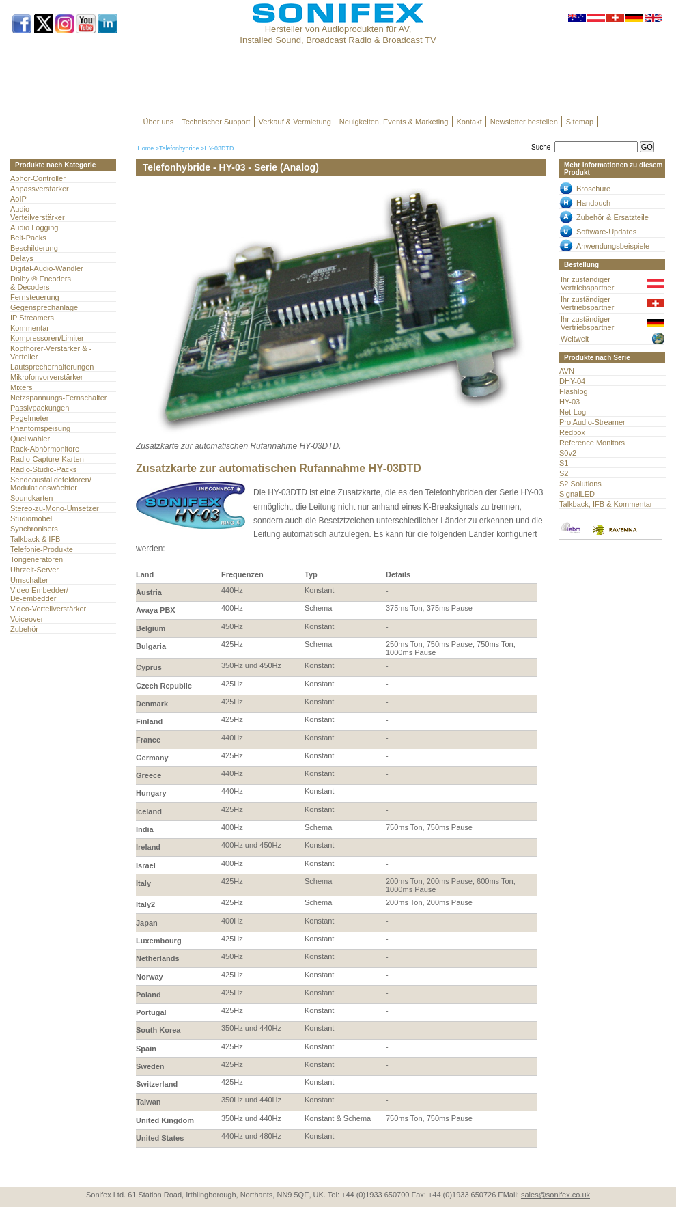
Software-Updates (606, 231)
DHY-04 (572, 381)
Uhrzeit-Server (34, 570)
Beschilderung (34, 248)
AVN (566, 371)
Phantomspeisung (40, 428)
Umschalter (29, 580)
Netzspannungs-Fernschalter (58, 397)
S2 (563, 473)
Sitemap (579, 121)
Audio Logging (34, 227)
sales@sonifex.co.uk (555, 1195)
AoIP (18, 199)
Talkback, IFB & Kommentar (606, 504)
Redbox (572, 432)
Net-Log (572, 412)
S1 (563, 463)
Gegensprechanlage (44, 307)
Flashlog (573, 391)
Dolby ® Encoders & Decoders (40, 283)
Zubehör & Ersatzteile (612, 217)
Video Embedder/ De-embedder (39, 594)
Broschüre (593, 188)
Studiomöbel (31, 518)
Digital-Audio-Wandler (46, 268)
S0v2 (567, 453)
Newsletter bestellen (524, 121)
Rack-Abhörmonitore (44, 449)
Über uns (158, 121)
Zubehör (24, 629)
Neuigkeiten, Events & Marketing (394, 121)
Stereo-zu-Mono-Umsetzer (54, 508)
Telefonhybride (179, 148)
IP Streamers (32, 318)
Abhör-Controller (38, 178)
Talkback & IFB (35, 539)
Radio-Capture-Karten (47, 459)
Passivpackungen (39, 408)
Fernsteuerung (34, 297)
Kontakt (468, 121)
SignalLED (577, 494)
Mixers (21, 387)
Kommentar (29, 328)
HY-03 (569, 402)
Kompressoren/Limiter (47, 338)
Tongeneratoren (36, 559)
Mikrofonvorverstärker (46, 377)
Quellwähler (30, 438)
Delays (21, 258)
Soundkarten (31, 498)
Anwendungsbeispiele (612, 246)
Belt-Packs (28, 238)
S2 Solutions (580, 484)
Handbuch (593, 203)
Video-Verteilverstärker (48, 609)
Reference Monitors (592, 443)
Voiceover (26, 619)
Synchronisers (34, 529)
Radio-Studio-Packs (43, 469)
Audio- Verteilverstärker (37, 213)
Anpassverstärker (39, 188)
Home (145, 148)
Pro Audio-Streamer (592, 422)
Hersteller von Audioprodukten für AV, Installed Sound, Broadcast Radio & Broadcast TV (338, 34)
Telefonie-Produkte (41, 549)
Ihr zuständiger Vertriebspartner (587, 283)
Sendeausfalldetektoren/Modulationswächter (50, 483)
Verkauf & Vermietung (294, 121)
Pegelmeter (29, 418)
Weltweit (575, 339)
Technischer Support (216, 121)
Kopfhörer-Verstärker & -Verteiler (50, 352)
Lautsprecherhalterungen (52, 367)
